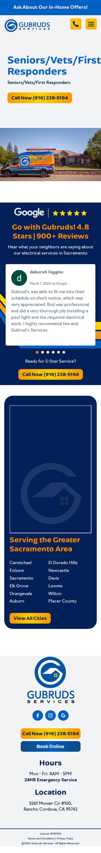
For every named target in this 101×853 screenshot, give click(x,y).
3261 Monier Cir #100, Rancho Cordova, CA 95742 (51, 807)
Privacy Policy (65, 838)
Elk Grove (19, 586)
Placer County (62, 601)
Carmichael (21, 563)
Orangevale (21, 594)
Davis (53, 578)
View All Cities (30, 618)
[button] (37, 352)
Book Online (50, 746)
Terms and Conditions (41, 838)
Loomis (55, 586)
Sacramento (21, 578)
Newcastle (58, 571)
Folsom (17, 571)
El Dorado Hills (63, 563)
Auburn (17, 601)
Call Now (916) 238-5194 (39, 98)
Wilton (54, 594)
